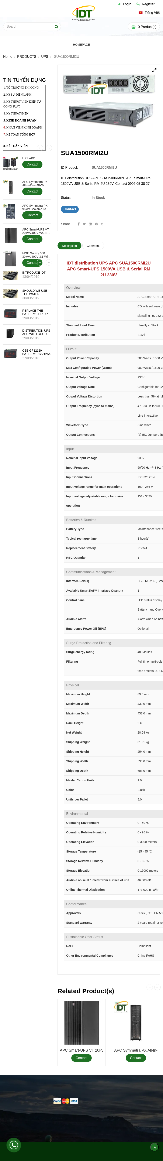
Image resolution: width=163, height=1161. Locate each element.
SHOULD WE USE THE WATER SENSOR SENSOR (35, 294)
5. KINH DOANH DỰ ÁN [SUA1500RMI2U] (19, 120)
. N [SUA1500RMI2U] (6, 127)
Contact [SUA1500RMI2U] (69, 209)
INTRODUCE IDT (34, 272)
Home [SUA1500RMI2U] (7, 56)
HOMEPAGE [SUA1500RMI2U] (81, 44)
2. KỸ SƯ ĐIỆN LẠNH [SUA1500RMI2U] (17, 94)
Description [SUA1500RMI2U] (69, 245)
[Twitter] (84, 224)
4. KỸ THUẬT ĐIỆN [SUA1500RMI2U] (15, 113)
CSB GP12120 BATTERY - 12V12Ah (36, 352)
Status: (66, 197)
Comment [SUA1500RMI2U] (93, 245)
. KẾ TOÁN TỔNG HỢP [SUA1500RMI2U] (20, 134)
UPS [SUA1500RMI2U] (44, 56)
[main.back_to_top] (154, 1147)
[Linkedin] (90, 224)
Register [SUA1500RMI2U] (145, 4)
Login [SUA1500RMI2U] (124, 4)
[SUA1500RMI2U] (97, 224)
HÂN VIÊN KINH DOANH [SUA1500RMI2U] (25, 127)
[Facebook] (79, 224)
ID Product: (70, 167)
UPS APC (28, 158)
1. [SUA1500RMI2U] (21, 87)
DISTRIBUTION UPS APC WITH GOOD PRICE (36, 334)
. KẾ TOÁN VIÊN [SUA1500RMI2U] (16, 146)
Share (65, 224)
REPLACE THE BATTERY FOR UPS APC (36, 314)
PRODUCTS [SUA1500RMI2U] (26, 56)
